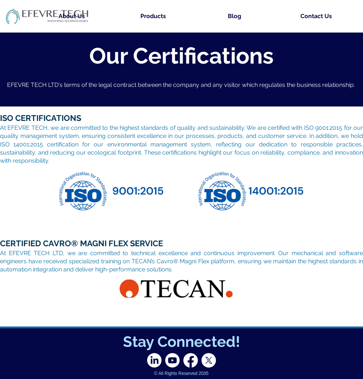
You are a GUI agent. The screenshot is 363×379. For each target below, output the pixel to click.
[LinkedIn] (154, 360)
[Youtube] (172, 360)
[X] (209, 360)
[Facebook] (190, 360)
